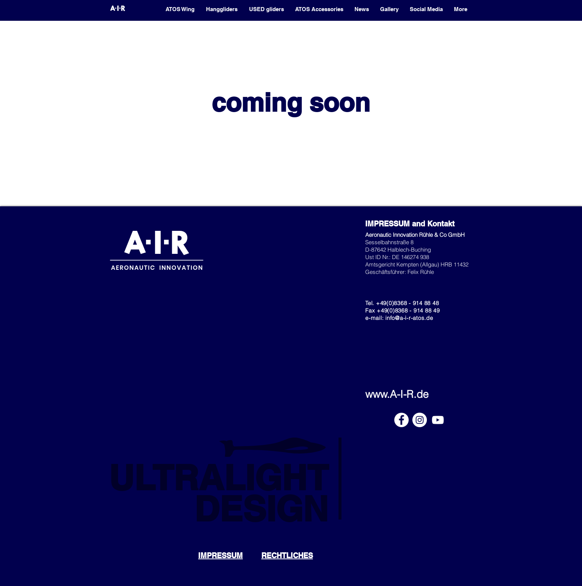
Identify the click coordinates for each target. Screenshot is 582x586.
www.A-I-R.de (397, 394)
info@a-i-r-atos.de (409, 317)
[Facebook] (401, 420)
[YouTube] (438, 420)
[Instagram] (419, 420)
